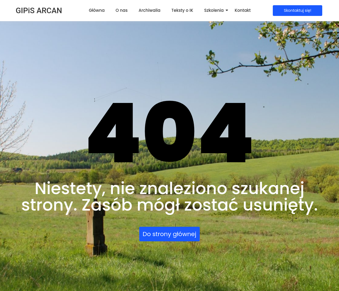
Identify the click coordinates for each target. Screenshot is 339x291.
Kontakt (243, 10)
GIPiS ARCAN (39, 10)
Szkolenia (214, 10)
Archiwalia (149, 10)
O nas (122, 10)
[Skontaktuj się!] (297, 10)
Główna (96, 10)
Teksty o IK (182, 10)
